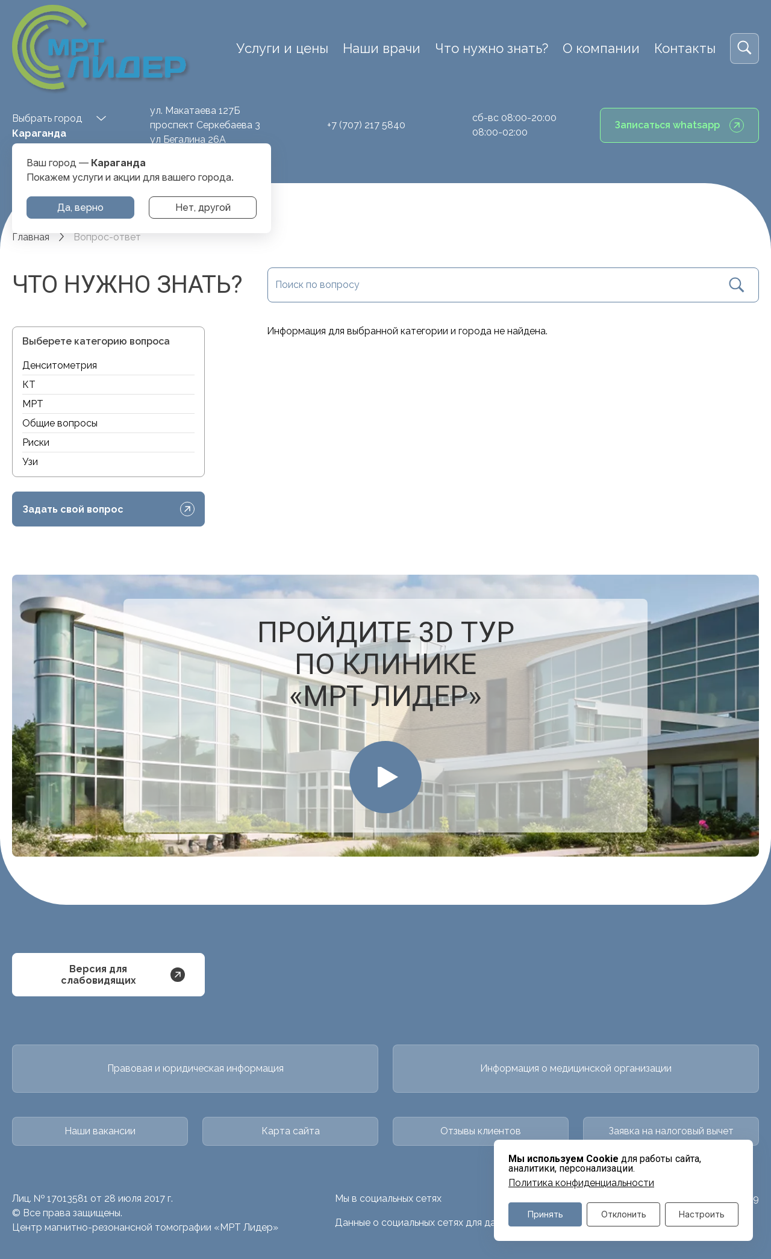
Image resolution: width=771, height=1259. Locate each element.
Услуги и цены (282, 48)
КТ (29, 384)
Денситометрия (59, 365)
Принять (545, 1214)
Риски (35, 442)
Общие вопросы (60, 423)
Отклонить (623, 1214)
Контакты (685, 48)
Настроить (702, 1214)
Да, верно (80, 207)
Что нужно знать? (491, 48)
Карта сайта (290, 1129)
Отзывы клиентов (480, 1129)
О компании (601, 48)
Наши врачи (381, 48)
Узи (30, 461)
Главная (30, 237)
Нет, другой (203, 207)
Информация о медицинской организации (576, 1067)
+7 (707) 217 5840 (366, 125)
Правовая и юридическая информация (195, 1067)
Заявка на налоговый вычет (671, 1129)
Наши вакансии (100, 1129)
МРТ (32, 404)
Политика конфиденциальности (581, 1182)
